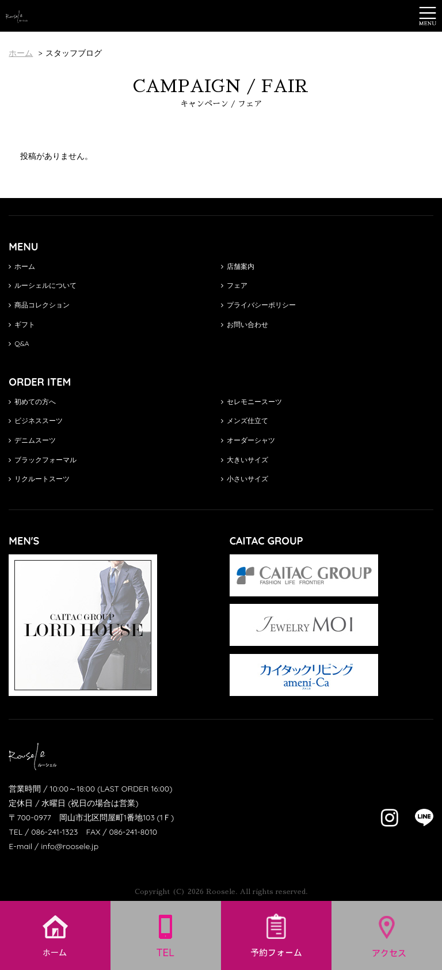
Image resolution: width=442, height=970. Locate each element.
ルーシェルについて (43, 285)
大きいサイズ (244, 459)
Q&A (19, 343)
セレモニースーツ (251, 401)
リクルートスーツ (39, 478)
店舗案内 (237, 266)
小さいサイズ (244, 478)
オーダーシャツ (248, 440)
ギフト (22, 324)
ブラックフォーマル (43, 459)
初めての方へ (32, 401)
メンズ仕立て (244, 420)
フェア (234, 285)
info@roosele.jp (69, 846)
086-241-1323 (54, 832)
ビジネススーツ (36, 420)
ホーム (22, 266)
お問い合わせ (244, 324)
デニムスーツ (32, 440)
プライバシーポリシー (258, 304)
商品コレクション (39, 304)
